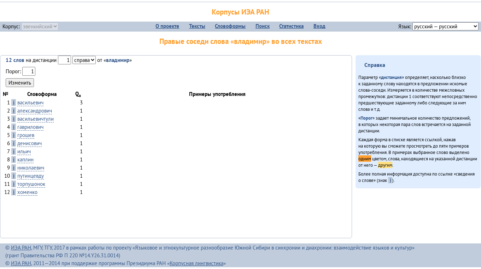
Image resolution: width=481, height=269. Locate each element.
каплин (25, 159)
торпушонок (31, 184)
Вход (319, 26)
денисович (29, 143)
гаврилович (30, 127)
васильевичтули (35, 118)
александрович (34, 110)
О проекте (167, 26)
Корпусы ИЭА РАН (240, 12)
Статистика (291, 26)
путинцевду (30, 175)
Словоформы (230, 26)
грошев (25, 135)
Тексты (197, 26)
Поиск (263, 26)
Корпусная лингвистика (196, 263)
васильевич (30, 102)
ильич (24, 151)
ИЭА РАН (21, 247)
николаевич (30, 167)
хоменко (27, 192)
